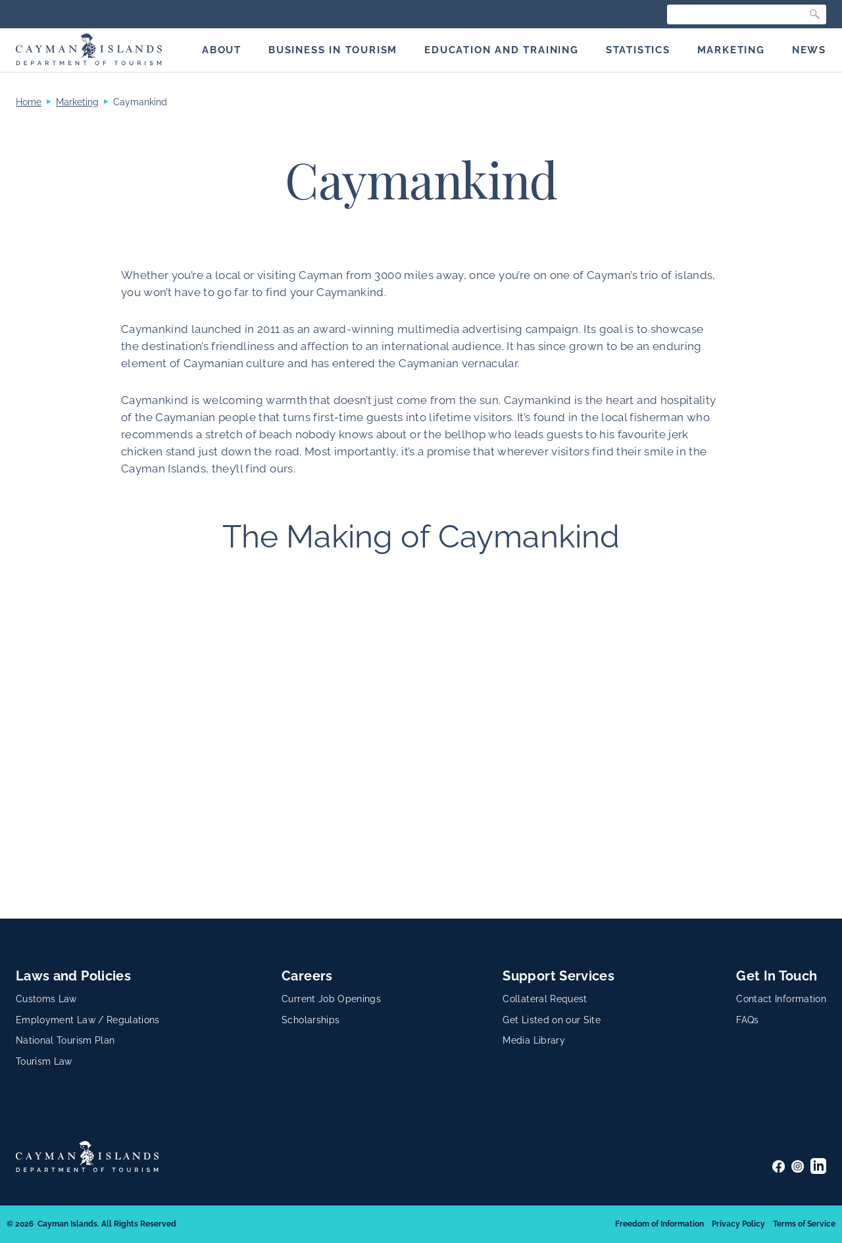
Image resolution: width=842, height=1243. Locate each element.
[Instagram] (797, 1166)
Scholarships (310, 1020)
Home (28, 102)
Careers (307, 976)
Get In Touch (776, 976)
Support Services (558, 976)
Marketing (77, 102)
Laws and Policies (73, 976)
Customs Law (46, 999)
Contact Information (781, 999)
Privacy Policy (738, 1224)
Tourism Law (44, 1061)
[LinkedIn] (818, 1166)
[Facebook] (778, 1166)
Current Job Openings (331, 999)
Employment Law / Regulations (88, 1020)
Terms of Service (804, 1224)
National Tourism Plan (65, 1040)
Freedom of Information (659, 1224)
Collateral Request (545, 999)
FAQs (747, 1020)
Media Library (534, 1040)
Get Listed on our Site (552, 1020)
